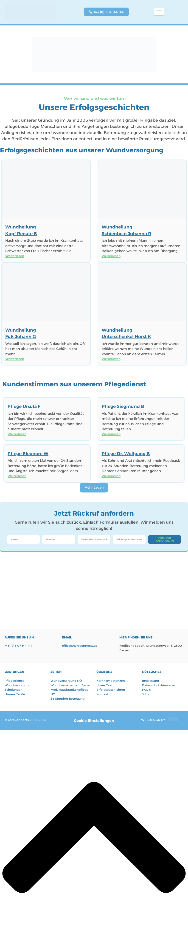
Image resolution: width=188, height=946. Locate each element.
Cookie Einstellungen (94, 720)
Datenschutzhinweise (158, 685)
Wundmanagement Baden (71, 685)
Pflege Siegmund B (123, 406)
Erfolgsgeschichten (110, 689)
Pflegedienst (14, 680)
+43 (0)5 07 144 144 (18, 645)
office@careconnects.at (79, 645)
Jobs (145, 694)
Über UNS (104, 672)
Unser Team (105, 685)
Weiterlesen (14, 256)
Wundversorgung (17, 685)
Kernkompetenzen (110, 680)
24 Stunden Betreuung (67, 698)
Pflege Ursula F (24, 406)
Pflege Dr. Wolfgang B (126, 453)
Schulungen (13, 689)
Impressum (150, 680)
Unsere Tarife (15, 694)
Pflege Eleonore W (28, 453)
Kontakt (102, 694)
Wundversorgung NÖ (66, 680)
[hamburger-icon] (159, 12)
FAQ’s (146, 689)
